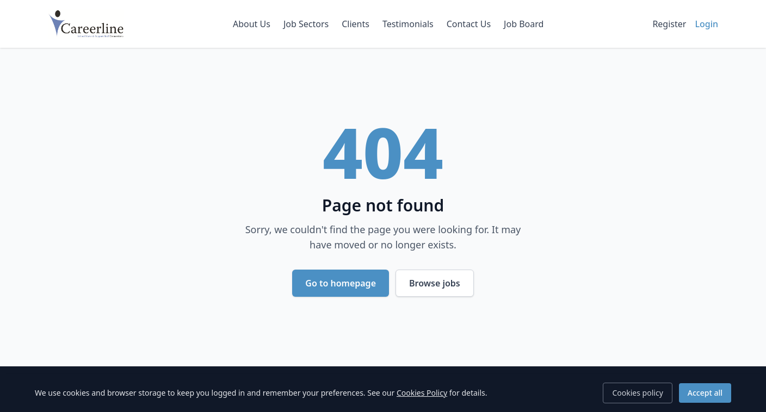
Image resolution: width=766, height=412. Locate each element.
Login (706, 24)
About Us (251, 24)
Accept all (705, 393)
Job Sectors (306, 24)
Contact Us (469, 24)
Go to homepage (340, 283)
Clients (355, 24)
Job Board (523, 24)
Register (669, 24)
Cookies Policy (422, 393)
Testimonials (408, 24)
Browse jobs (434, 283)
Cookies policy (637, 393)
